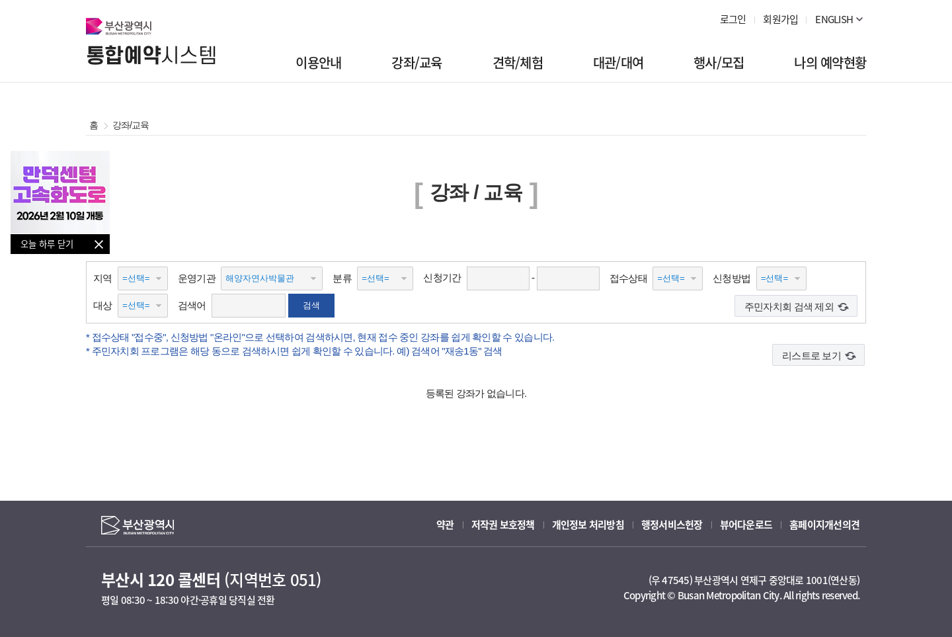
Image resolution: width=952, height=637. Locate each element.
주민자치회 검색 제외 (789, 306)
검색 (311, 305)
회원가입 (780, 19)
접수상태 (628, 278)
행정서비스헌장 (672, 524)
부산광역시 (118, 27)
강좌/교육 (128, 125)
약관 (445, 524)
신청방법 (731, 278)
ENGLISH (834, 19)
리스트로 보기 (811, 355)
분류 (342, 278)
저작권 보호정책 (503, 524)
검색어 (192, 305)
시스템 (151, 57)
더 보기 (859, 19)
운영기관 (197, 278)
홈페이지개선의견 (824, 524)
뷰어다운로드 (746, 524)
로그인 (733, 19)
